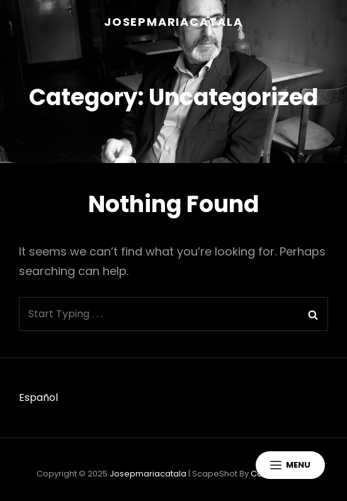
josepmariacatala (173, 22)
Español (38, 397)
